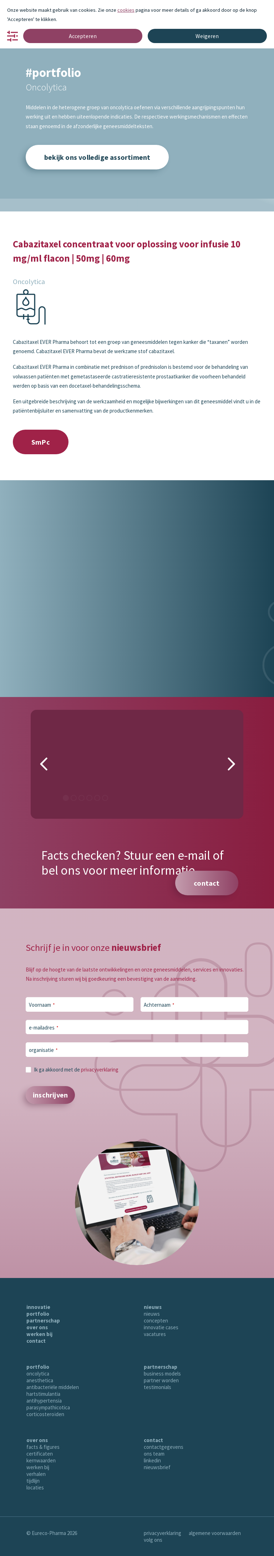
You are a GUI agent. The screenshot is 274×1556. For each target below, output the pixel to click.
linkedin (152, 1460)
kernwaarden (41, 1460)
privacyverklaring (99, 1069)
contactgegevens (163, 1447)
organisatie (43, 1050)
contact (36, 1340)
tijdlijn (33, 1480)
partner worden (161, 1380)
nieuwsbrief (157, 1467)
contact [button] (206, 883)
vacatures (155, 1334)
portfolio (37, 1313)
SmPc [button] (40, 442)
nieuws (153, 1307)
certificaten (39, 1453)
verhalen (36, 1474)
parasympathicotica (48, 1407)
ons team (154, 1453)
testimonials (157, 1387)
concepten (156, 1320)
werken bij (39, 1334)
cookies (126, 10)
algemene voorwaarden (215, 1533)
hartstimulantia (43, 1393)
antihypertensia (44, 1400)
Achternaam (159, 1004)
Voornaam (42, 1004)
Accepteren (83, 36)
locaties (35, 1487)
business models (162, 1373)
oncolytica (37, 1373)
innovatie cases (161, 1327)
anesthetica (39, 1380)
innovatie (38, 1307)
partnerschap (43, 1320)
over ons (37, 1327)
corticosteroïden (45, 1414)
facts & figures (43, 1447)
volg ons (153, 1539)
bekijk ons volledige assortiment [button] (97, 157)
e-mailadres (44, 1027)
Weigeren (207, 36)
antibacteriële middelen (52, 1387)
